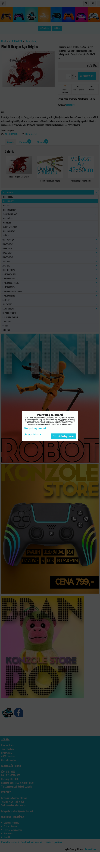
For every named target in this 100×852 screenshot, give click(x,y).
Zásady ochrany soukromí (35, 428)
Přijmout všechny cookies (63, 436)
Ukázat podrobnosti (32, 434)
